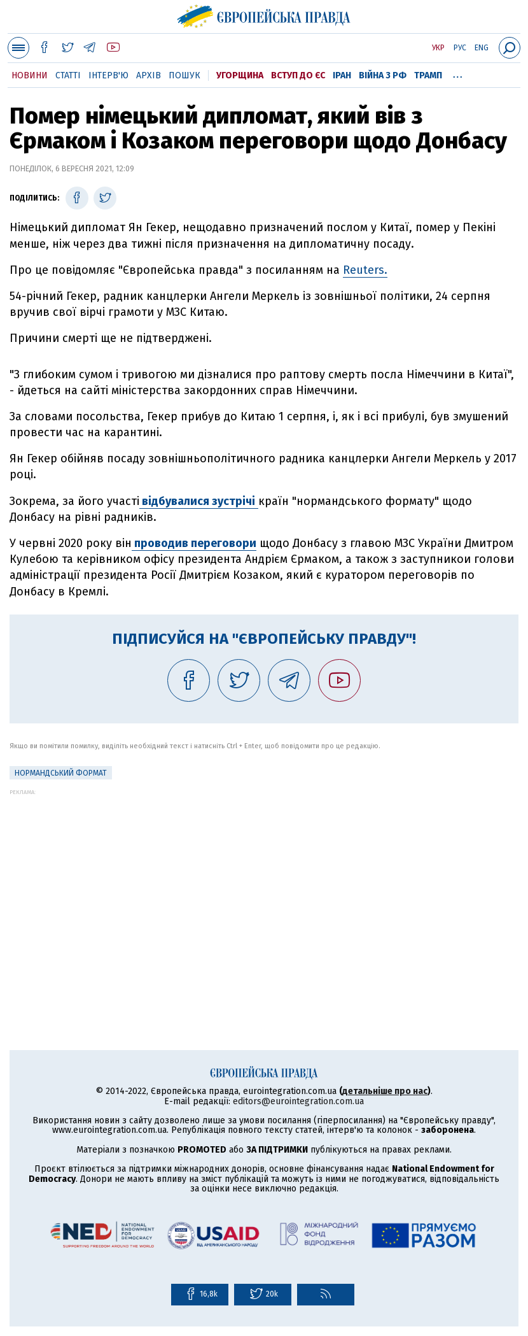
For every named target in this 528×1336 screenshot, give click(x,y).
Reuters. (365, 270)
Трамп (428, 75)
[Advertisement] (264, 884)
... (457, 73)
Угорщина (239, 75)
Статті (68, 75)
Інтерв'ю (108, 75)
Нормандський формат (61, 773)
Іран (342, 75)
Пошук (184, 75)
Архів (148, 75)
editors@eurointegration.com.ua (298, 1101)
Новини (29, 75)
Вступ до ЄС (298, 75)
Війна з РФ (382, 75)
